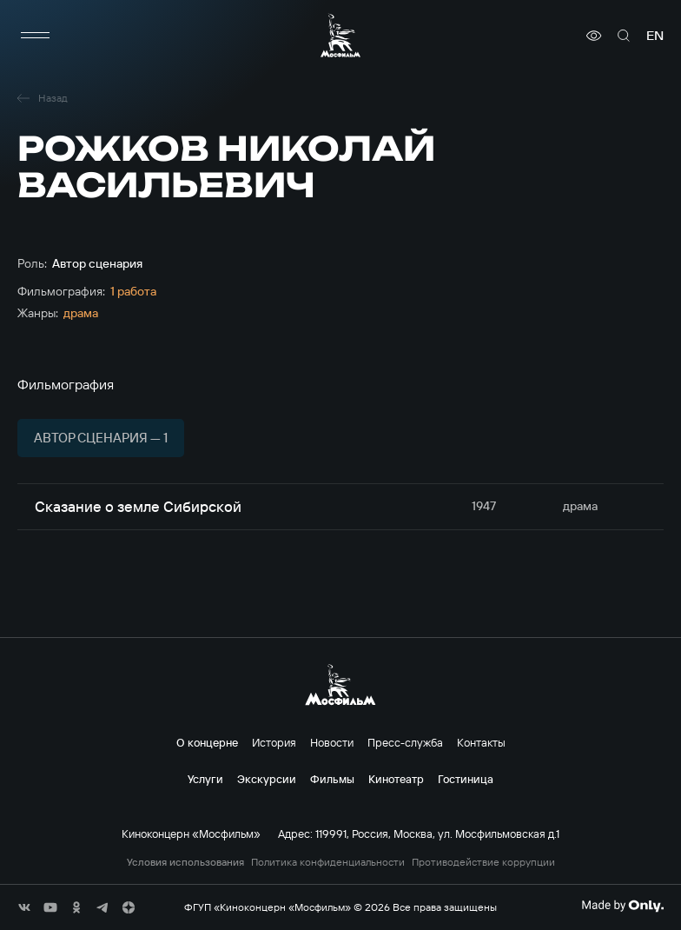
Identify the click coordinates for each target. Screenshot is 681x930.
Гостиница (465, 779)
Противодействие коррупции (483, 862)
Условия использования (185, 862)
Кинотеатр (396, 779)
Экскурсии (266, 779)
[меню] (34, 35)
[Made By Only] (622, 906)
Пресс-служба (405, 742)
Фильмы (332, 779)
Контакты (481, 742)
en (655, 35)
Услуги (205, 779)
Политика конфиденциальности (328, 862)
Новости (332, 742)
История (274, 742)
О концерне (207, 742)
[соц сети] (24, 907)
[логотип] (340, 35)
